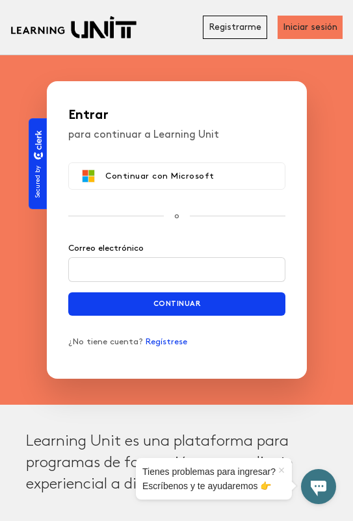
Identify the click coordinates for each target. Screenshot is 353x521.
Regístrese (166, 342)
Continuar (176, 303)
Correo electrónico (106, 248)
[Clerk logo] (37, 144)
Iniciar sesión (310, 27)
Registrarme (235, 27)
